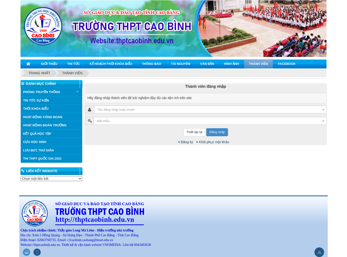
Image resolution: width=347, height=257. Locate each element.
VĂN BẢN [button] (207, 64)
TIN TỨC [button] (73, 64)
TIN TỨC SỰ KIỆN (36, 100)
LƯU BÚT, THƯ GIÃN (38, 150)
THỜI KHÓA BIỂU (35, 108)
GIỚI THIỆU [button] (49, 64)
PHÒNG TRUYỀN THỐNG (41, 92)
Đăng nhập (217, 132)
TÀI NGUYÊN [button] (180, 64)
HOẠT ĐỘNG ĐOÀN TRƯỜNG (45, 125)
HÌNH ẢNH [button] (231, 64)
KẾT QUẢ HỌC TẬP (37, 133)
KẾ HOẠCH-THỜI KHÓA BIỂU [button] (111, 64)
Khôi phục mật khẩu (213, 142)
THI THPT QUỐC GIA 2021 (42, 158)
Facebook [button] (287, 64)
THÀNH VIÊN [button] (258, 64)
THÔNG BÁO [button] (151, 64)
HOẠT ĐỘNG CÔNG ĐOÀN (42, 117)
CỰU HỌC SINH (34, 142)
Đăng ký (186, 142)
